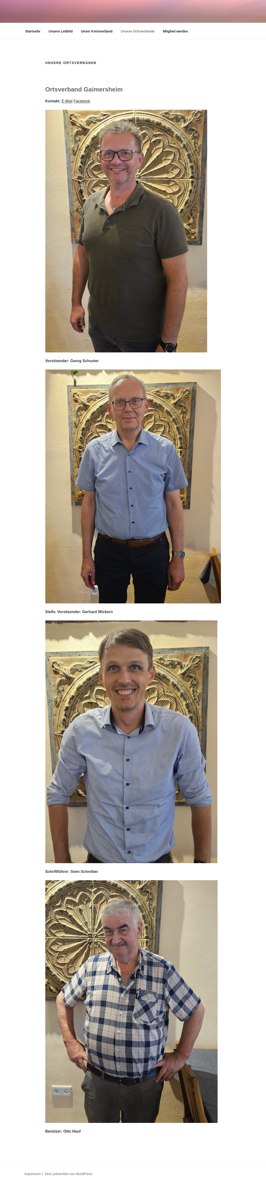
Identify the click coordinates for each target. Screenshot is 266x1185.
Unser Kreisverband (96, 31)
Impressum (32, 1174)
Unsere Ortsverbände (137, 31)
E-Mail (67, 101)
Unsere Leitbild (61, 31)
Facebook (82, 101)
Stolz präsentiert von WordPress (68, 1174)
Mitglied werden (175, 31)
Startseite (32, 31)
